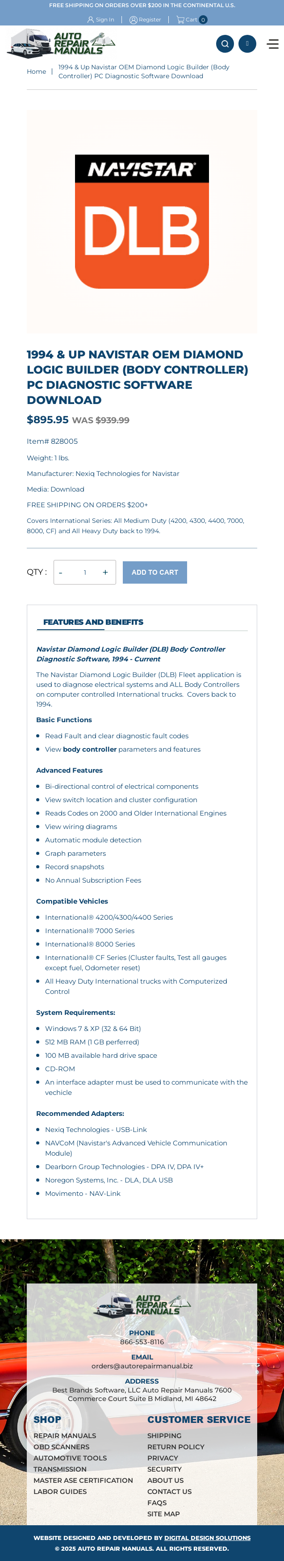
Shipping (164, 1435)
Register (150, 19)
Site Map (163, 1514)
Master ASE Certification (83, 1480)
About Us (165, 1480)
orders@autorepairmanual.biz (142, 1366)
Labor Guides (60, 1491)
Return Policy (176, 1447)
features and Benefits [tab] (93, 622)
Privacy (162, 1458)
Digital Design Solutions (207, 1537)
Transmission (60, 1469)
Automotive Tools (70, 1458)
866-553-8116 (247, 44)
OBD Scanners (61, 1447)
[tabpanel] (142, 921)
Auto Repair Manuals (115, 1548)
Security (164, 1469)
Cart (186, 19)
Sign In (105, 19)
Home (36, 71)
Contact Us (169, 1491)
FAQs (157, 1502)
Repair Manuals (64, 1435)
